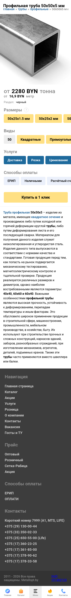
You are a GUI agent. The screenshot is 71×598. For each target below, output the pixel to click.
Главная (9, 9)
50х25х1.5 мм (19, 119)
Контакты (13, 421)
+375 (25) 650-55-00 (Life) (25, 538)
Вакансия (12, 427)
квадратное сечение (45, 217)
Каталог (11, 392)
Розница (11, 409)
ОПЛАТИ (12, 499)
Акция (10, 472)
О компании (14, 415)
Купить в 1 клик (36, 197)
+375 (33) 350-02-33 (21, 532)
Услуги (10, 404)
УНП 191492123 (59, 578)
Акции (10, 398)
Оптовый (12, 454)
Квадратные (31, 139)
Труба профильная (16, 212)
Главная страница (19, 386)
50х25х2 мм (48, 119)
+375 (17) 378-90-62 (21, 555)
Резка (35, 160)
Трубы (22, 9)
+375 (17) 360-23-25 (21, 544)
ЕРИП (12, 181)
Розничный (14, 460)
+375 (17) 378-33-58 (21, 561)
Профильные (39, 9)
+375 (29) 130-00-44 (21, 526)
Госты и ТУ (13, 433)
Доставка (15, 160)
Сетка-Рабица (16, 466)
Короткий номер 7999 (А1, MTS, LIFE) (34, 520)
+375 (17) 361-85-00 (21, 550)
